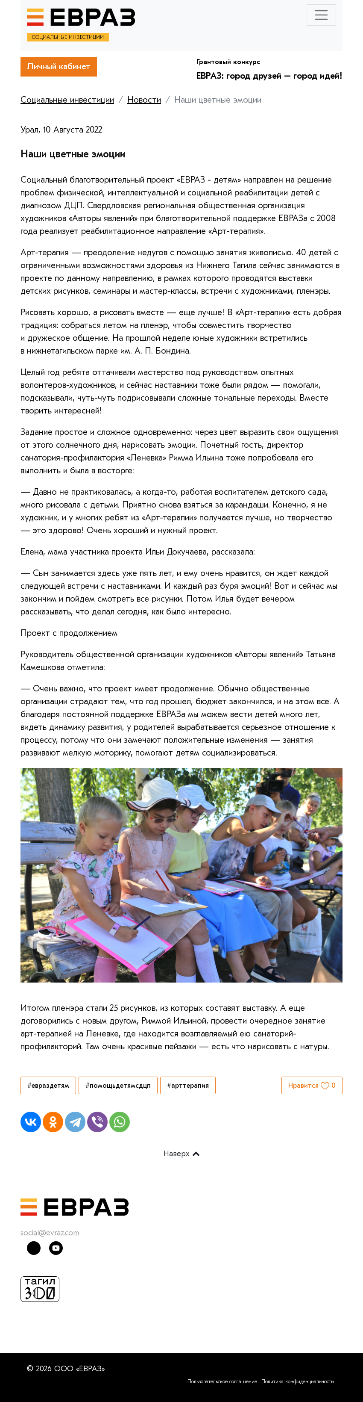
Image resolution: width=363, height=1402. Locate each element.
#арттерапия (188, 1085)
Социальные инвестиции (67, 100)
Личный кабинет (59, 66)
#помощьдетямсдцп (118, 1085)
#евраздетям (48, 1085)
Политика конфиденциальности (297, 1381)
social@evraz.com (49, 1232)
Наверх (182, 1153)
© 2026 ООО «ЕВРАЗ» (66, 1368)
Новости (144, 100)
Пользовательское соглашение (222, 1381)
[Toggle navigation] (322, 15)
